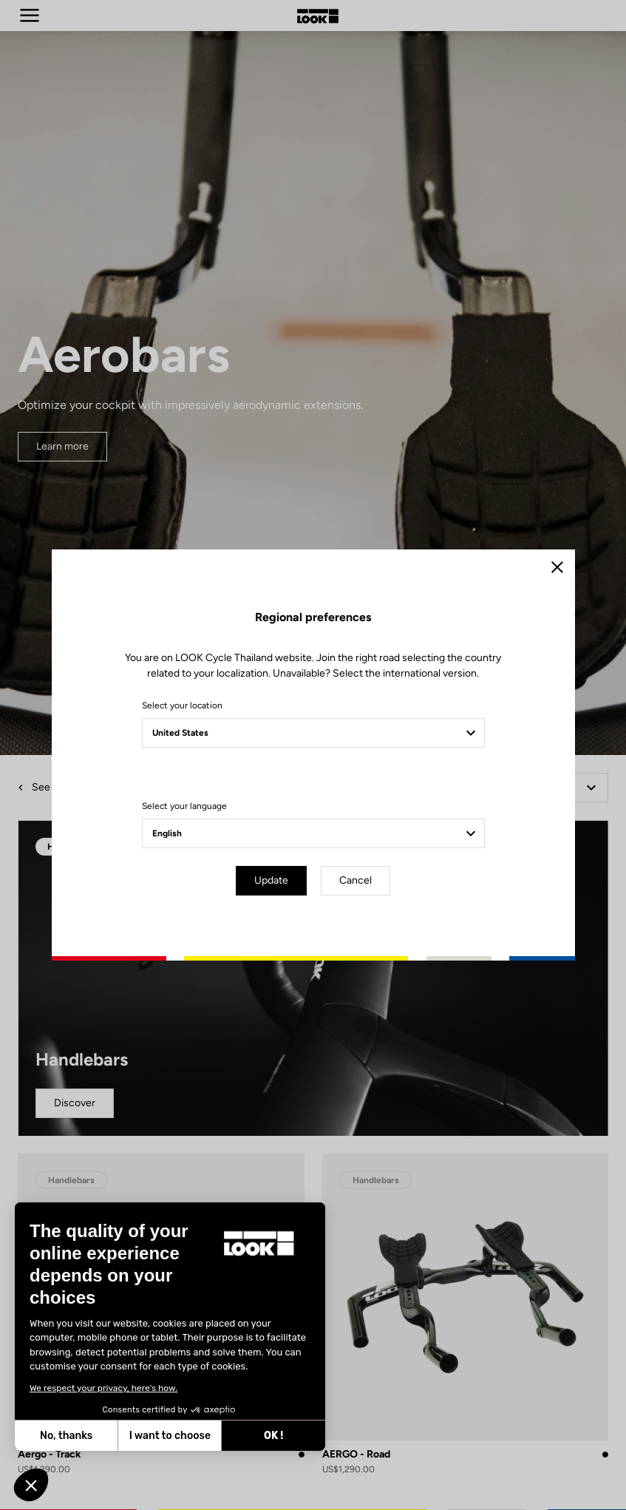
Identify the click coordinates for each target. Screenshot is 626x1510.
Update (271, 880)
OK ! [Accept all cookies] (173, 1435)
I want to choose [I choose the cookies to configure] (69, 1435)
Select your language (184, 806)
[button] (31, 1485)
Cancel (355, 880)
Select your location (182, 705)
